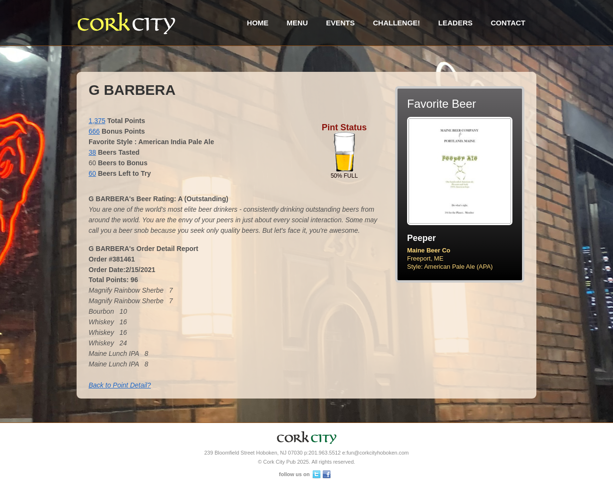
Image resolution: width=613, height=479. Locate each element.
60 (92, 173)
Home (258, 23)
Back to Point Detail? (120, 385)
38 (92, 152)
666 (94, 131)
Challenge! (396, 23)
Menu (297, 23)
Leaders (455, 23)
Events (340, 23)
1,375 (97, 121)
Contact (508, 23)
